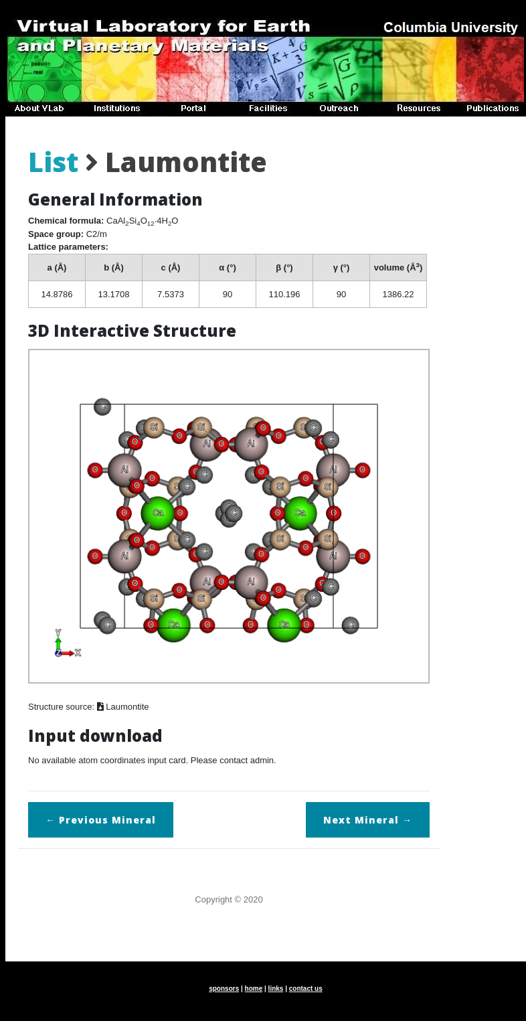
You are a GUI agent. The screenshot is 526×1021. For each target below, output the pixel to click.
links (276, 988)
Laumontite (123, 707)
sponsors (224, 988)
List (53, 161)
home (254, 988)
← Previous (101, 819)
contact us (306, 988)
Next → (367, 819)
